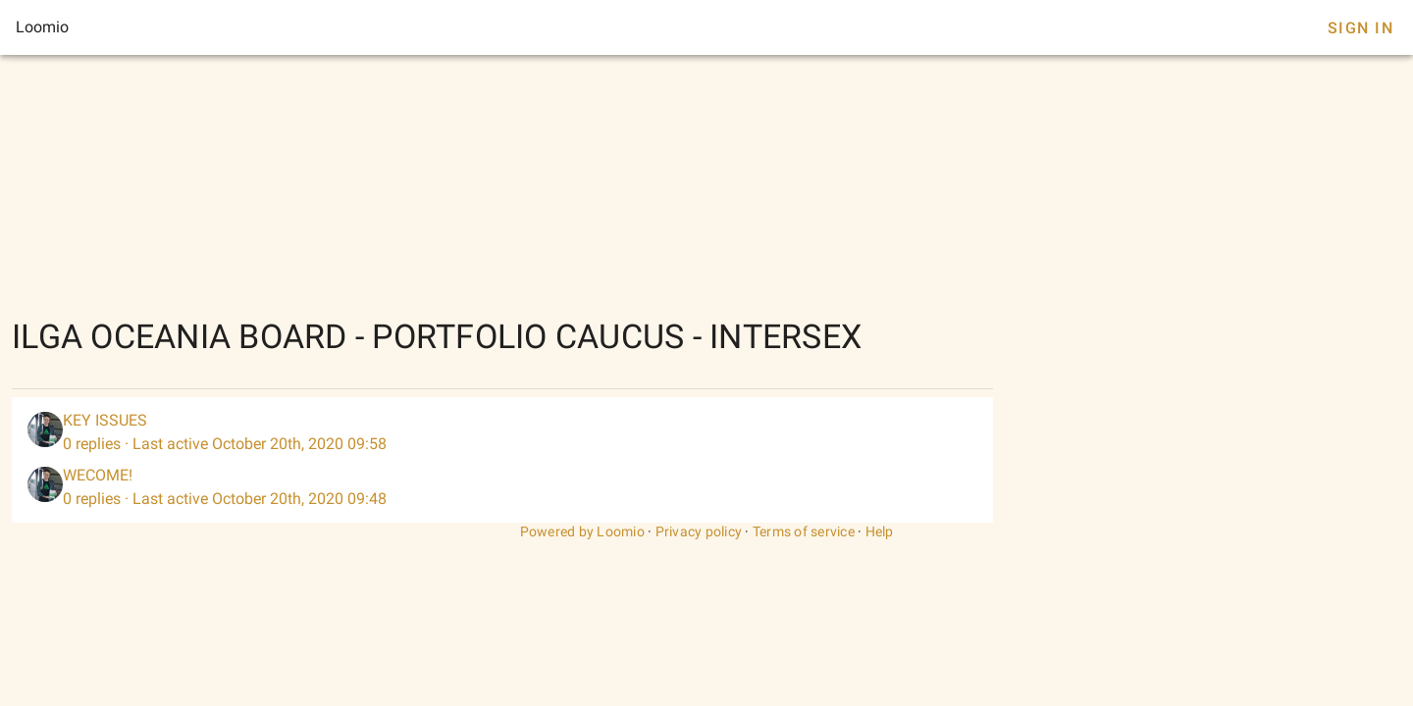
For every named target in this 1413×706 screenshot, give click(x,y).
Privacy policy (699, 531)
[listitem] (502, 432)
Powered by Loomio (582, 531)
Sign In (1360, 28)
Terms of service (804, 531)
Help (879, 531)
